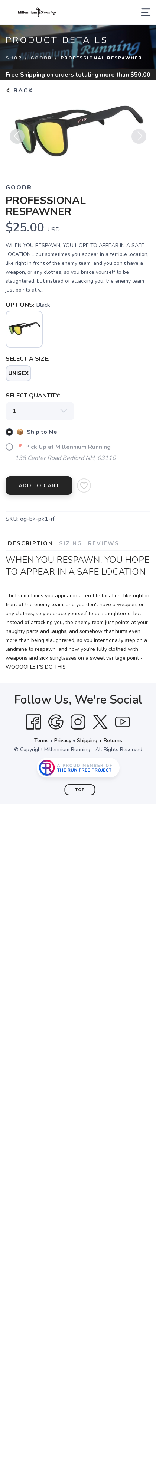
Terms (41, 740)
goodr (41, 58)
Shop (14, 58)
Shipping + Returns (99, 740)
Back (19, 91)
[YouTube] (122, 722)
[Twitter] (100, 722)
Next (138, 139)
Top (80, 790)
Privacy (62, 740)
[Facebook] (33, 722)
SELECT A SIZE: (27, 359)
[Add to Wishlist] (84, 485)
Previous (17, 139)
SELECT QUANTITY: (33, 396)
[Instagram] (78, 722)
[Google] (56, 722)
